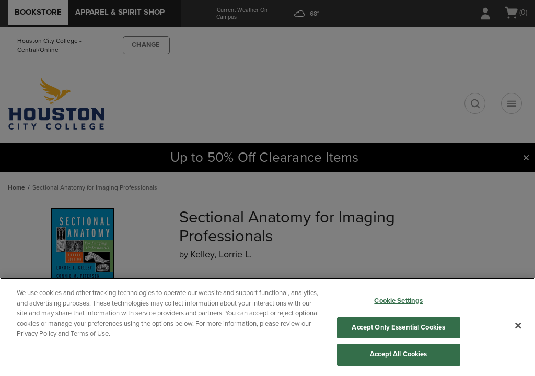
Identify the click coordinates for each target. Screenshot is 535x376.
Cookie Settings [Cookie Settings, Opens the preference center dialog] (398, 301)
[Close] (518, 325)
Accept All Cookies (398, 354)
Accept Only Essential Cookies (398, 327)
